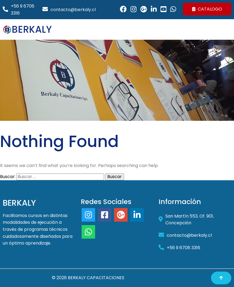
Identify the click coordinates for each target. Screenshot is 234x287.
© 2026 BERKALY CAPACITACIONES (88, 278)
